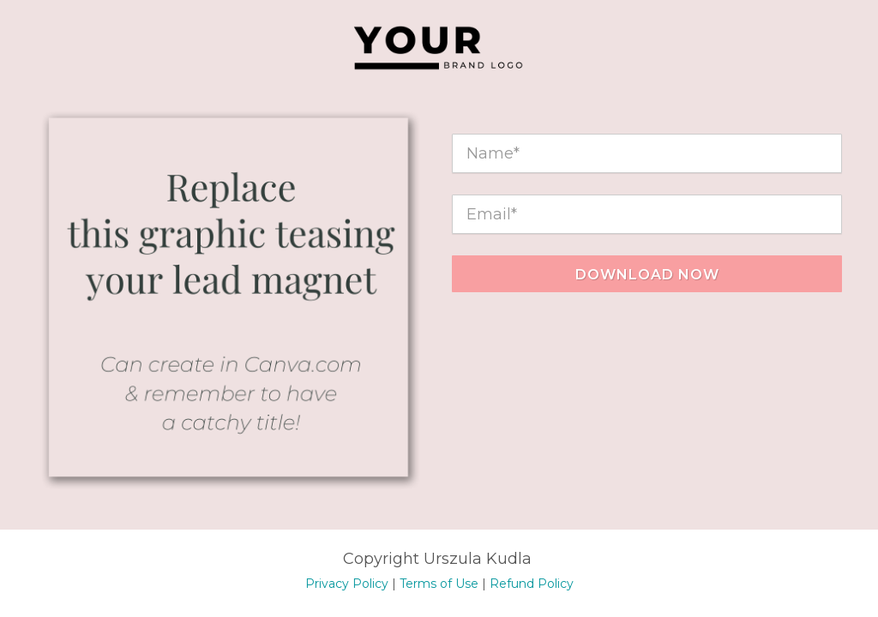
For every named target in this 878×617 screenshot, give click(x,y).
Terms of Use (439, 583)
